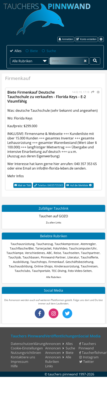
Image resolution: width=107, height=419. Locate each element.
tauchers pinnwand (63, 374)
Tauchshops (38, 262)
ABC (49, 253)
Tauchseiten (71, 253)
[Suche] (69, 60)
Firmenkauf (56, 262)
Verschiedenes (35, 253)
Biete (34, 51)
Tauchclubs (22, 271)
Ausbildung (21, 262)
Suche (51, 51)
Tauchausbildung (21, 266)
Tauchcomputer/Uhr (83, 248)
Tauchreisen (89, 266)
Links (49, 366)
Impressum (19, 361)
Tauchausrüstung (23, 244)
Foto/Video (60, 248)
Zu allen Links (53, 222)
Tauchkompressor (67, 244)
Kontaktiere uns (23, 357)
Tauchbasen (31, 257)
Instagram (89, 357)
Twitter (86, 361)
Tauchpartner (90, 253)
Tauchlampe (15, 253)
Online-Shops (43, 266)
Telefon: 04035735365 (48, 185)
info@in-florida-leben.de (55, 168)
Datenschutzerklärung (28, 343)
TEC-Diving (59, 271)
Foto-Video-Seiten (80, 271)
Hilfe (14, 366)
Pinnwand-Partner (53, 257)
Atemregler (88, 244)
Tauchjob (14, 257)
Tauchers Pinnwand (87, 345)
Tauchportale (41, 271)
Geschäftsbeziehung (79, 262)
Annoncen (53, 343)
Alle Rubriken (53, 277)
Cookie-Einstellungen (27, 348)
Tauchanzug (44, 244)
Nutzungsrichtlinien (26, 352)
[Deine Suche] (95, 61)
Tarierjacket (43, 248)
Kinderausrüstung (66, 266)
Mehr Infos (15, 176)
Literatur (73, 257)
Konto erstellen (86, 39)
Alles (18, 51)
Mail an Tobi (22, 185)
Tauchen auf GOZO (53, 216)
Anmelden (66, 39)
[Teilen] (92, 92)
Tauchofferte (89, 257)
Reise (57, 253)
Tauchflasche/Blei (22, 248)
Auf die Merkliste (80, 186)
